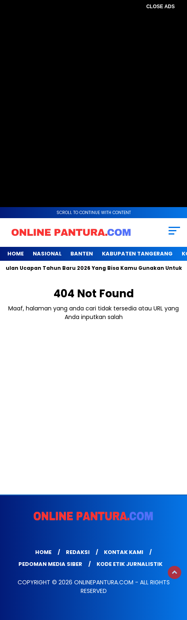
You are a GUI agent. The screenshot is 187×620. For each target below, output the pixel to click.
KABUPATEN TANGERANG (137, 254)
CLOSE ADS (160, 6)
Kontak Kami (123, 552)
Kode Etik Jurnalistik (129, 564)
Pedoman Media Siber (50, 564)
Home (15, 254)
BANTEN (81, 254)
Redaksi (78, 552)
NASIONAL (47, 254)
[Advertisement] (93, 106)
